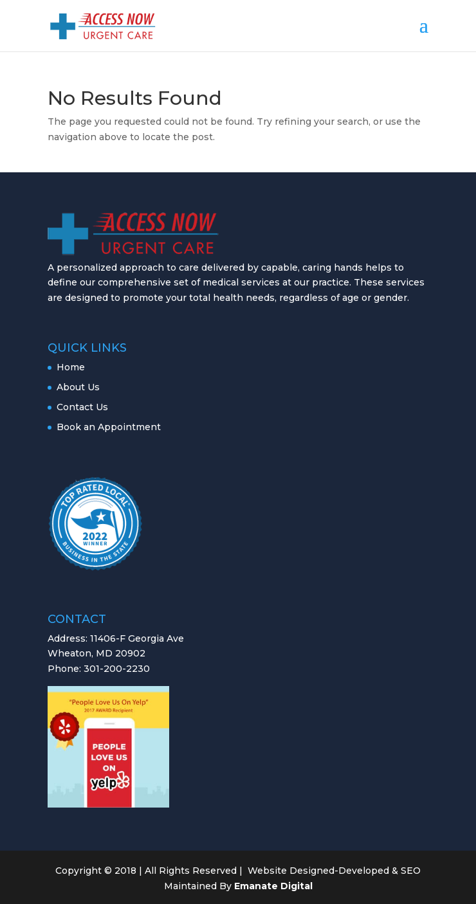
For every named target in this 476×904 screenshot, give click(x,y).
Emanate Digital (273, 886)
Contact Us (82, 407)
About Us (78, 387)
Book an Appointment (109, 427)
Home (71, 367)
